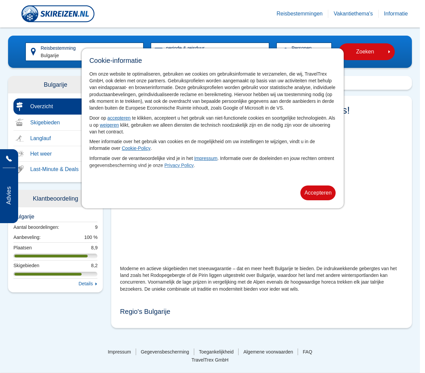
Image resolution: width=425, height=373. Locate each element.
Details (86, 283)
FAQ (307, 352)
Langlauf (40, 138)
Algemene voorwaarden (268, 352)
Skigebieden (45, 122)
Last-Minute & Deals (54, 169)
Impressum (205, 158)
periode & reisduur (185, 48)
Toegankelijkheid (216, 352)
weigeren (109, 125)
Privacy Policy (179, 165)
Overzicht (41, 106)
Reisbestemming (58, 48)
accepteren (119, 118)
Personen (302, 48)
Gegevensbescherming (165, 352)
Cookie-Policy (136, 148)
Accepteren (318, 193)
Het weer (41, 154)
